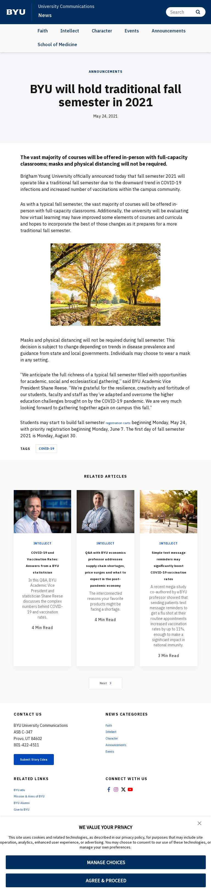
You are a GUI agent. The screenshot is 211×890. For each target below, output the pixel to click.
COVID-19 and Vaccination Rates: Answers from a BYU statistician (42, 568)
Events (132, 31)
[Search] (186, 12)
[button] (200, 824)
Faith (43, 31)
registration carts (123, 422)
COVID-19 (46, 448)
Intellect (69, 31)
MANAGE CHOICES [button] (106, 862)
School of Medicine (57, 44)
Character (102, 31)
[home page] (16, 12)
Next (105, 696)
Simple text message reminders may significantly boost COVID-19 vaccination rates (168, 571)
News (45, 15)
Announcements (169, 31)
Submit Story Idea (42, 774)
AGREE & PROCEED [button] (106, 880)
